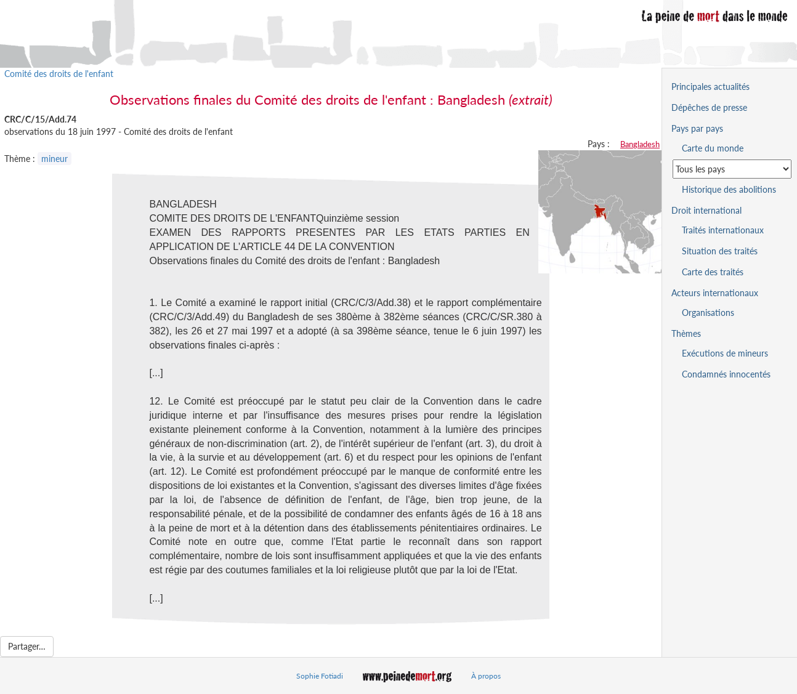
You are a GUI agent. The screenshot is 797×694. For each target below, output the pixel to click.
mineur (54, 158)
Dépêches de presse (709, 107)
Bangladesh (640, 144)
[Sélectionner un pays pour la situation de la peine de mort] (732, 169)
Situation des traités (720, 251)
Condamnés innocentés (726, 374)
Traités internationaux (723, 230)
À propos (486, 675)
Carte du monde (712, 148)
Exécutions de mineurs (725, 353)
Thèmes (686, 333)
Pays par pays (697, 128)
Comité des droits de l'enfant (58, 73)
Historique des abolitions (729, 189)
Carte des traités (712, 272)
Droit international (706, 210)
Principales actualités (710, 86)
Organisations (708, 312)
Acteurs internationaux (714, 293)
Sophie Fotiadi (319, 675)
